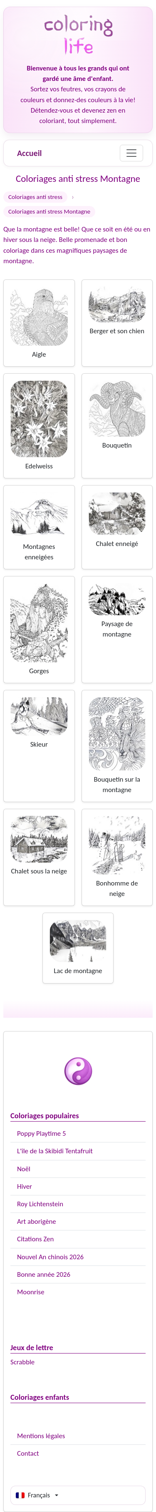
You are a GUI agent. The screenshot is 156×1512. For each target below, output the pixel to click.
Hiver (24, 1186)
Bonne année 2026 (43, 1274)
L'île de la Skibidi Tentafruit (55, 1151)
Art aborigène (36, 1221)
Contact (28, 1453)
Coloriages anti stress (35, 197)
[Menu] (131, 153)
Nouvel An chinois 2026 (50, 1257)
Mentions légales (41, 1435)
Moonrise (30, 1292)
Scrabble (22, 1362)
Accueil (29, 153)
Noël (23, 1169)
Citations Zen (35, 1239)
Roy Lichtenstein (40, 1204)
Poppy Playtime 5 (41, 1133)
